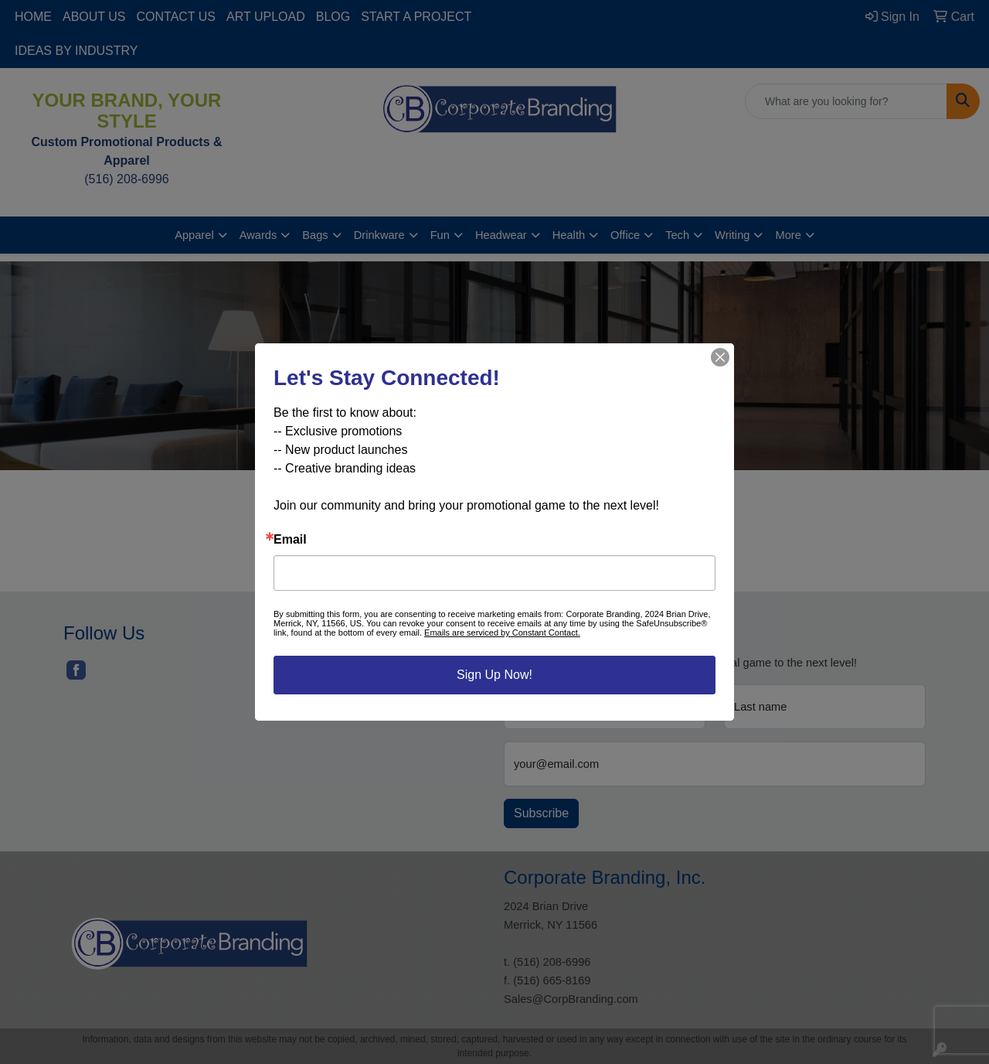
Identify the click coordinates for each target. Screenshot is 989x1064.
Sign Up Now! (494, 674)
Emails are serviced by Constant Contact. (502, 632)
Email (290, 540)
